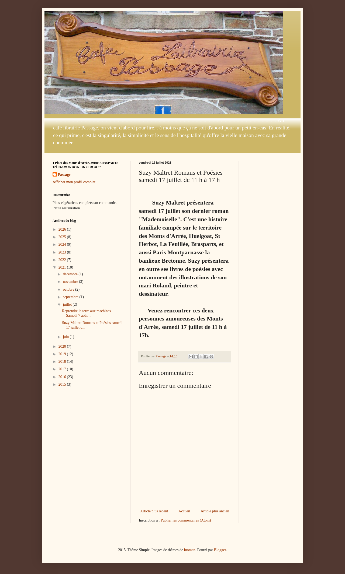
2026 (62, 229)
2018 (62, 362)
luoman (189, 550)
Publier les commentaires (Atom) (186, 520)
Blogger (220, 550)
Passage (64, 175)
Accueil (184, 511)
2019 (62, 354)
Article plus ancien (215, 511)
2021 (62, 267)
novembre (71, 282)
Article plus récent (154, 511)
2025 (62, 237)
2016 (62, 377)
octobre (69, 289)
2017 (62, 369)
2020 (62, 346)
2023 (62, 252)
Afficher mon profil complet (74, 182)
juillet (68, 304)
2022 (62, 260)
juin (66, 337)
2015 (62, 384)
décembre (70, 274)
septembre (71, 297)
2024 (62, 244)
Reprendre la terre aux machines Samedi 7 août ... (86, 313)
